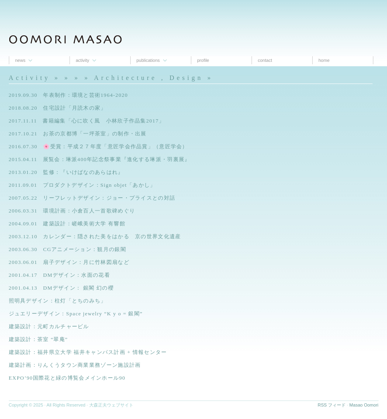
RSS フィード (332, 405)
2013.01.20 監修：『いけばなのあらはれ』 (66, 172)
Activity (83, 60)
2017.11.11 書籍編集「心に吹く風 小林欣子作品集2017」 (87, 121)
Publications (148, 60)
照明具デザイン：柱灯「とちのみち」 (57, 301)
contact (265, 60)
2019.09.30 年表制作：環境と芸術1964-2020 (68, 95)
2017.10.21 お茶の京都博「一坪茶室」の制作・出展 (78, 134)
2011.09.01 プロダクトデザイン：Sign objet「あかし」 (82, 185)
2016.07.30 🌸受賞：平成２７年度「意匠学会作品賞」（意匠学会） (98, 146)
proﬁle (203, 60)
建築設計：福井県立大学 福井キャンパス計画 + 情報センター (88, 352)
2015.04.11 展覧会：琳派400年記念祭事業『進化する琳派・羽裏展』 (99, 159)
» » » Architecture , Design (133, 77)
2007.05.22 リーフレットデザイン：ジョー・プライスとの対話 (92, 198)
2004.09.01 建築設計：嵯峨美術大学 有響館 (67, 224)
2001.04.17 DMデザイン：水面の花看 (59, 275)
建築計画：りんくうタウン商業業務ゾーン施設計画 (75, 365)
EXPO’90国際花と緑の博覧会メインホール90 (67, 378)
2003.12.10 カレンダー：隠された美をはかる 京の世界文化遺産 (95, 236)
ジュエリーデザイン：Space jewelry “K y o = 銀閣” (76, 314)
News (20, 60)
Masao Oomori (363, 405)
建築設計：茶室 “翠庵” (38, 339)
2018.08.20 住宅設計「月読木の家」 (57, 108)
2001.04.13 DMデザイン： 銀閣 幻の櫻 (61, 288)
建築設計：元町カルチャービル (49, 326)
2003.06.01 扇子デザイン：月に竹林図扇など (69, 262)
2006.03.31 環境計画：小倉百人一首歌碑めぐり (72, 211)
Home (324, 60)
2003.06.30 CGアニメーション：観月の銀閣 (67, 249)
